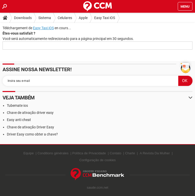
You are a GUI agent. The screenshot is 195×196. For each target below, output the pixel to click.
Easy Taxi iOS (104, 18)
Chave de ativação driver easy (30, 113)
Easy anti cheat (19, 120)
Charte (130, 153)
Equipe (28, 153)
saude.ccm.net (97, 187)
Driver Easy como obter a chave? (32, 134)
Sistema (44, 18)
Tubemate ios (17, 105)
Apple (83, 18)
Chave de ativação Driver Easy (30, 127)
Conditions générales (53, 153)
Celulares (65, 18)
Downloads (23, 18)
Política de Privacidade (89, 153)
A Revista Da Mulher (155, 153)
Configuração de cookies (97, 160)
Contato (115, 153)
